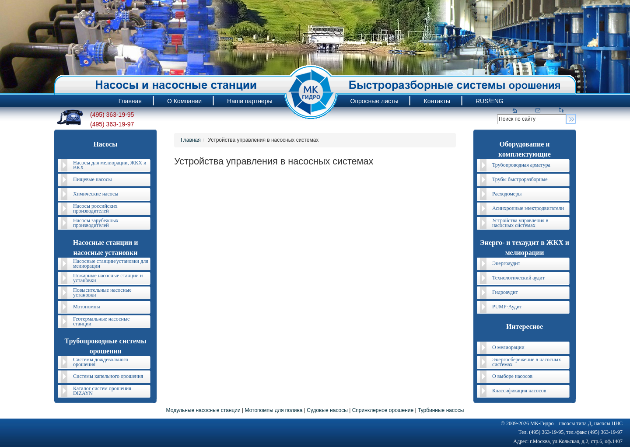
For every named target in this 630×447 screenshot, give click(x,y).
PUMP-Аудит (507, 307)
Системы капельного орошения (108, 376)
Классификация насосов (519, 391)
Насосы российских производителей (95, 208)
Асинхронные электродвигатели (528, 208)
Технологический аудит (518, 278)
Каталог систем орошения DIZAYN (102, 390)
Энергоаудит (506, 263)
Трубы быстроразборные (520, 179)
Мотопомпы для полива (274, 410)
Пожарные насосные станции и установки (108, 277)
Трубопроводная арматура (521, 165)
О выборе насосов (512, 376)
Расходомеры (507, 194)
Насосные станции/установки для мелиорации (110, 263)
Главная (191, 140)
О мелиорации (508, 347)
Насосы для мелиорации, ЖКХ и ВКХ (109, 165)
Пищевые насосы (92, 179)
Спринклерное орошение (383, 410)
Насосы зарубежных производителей (96, 222)
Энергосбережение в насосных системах (526, 361)
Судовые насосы (327, 410)
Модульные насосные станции (203, 410)
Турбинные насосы (441, 410)
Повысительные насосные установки (102, 292)
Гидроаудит (505, 292)
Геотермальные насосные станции (101, 321)
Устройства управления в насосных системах (520, 222)
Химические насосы (95, 194)
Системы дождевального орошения (100, 361)
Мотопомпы (86, 307)
